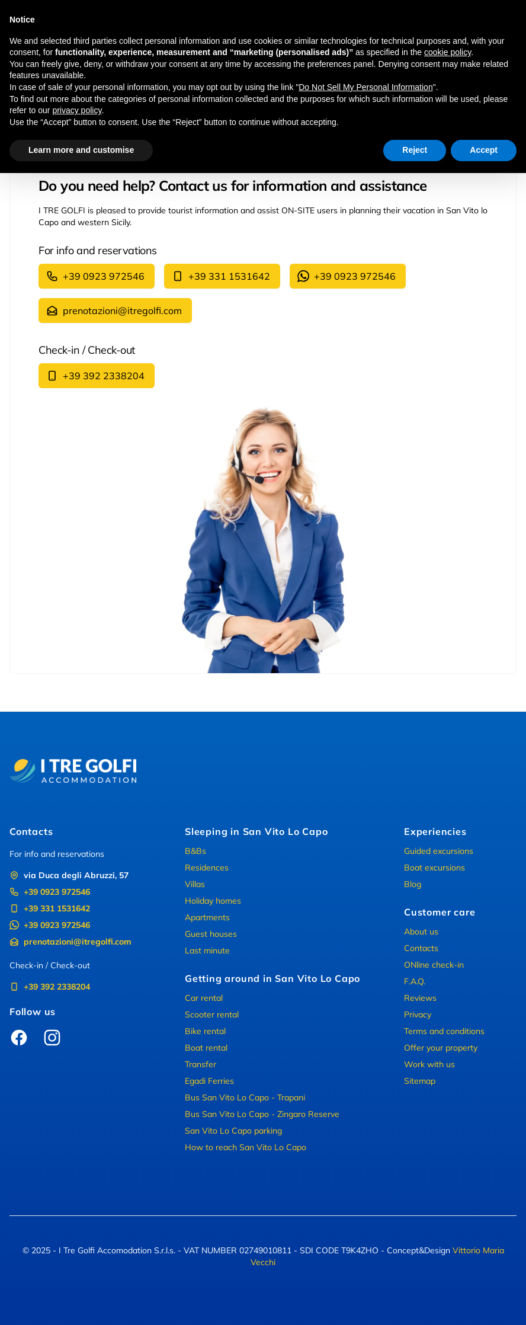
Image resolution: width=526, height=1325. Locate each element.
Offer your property (440, 1047)
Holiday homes (213, 900)
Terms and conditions (444, 1031)
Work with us (429, 1064)
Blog (412, 884)
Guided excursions (438, 851)
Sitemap (419, 1081)
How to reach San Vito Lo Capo (245, 1147)
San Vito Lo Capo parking (233, 1130)
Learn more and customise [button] (81, 150)
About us (421, 931)
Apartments (207, 917)
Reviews (420, 998)
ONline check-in (434, 964)
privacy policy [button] (76, 110)
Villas (195, 884)
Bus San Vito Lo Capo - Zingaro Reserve (262, 1114)
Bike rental (205, 1031)
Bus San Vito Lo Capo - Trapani (245, 1097)
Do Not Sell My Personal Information (365, 87)
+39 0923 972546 (95, 276)
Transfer (200, 1064)
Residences (207, 867)
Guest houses (211, 934)
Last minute (207, 950)
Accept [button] (484, 150)
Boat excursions (434, 867)
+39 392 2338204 (95, 376)
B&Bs (195, 851)
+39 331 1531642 (221, 276)
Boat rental (206, 1047)
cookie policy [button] (447, 52)
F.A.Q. (414, 981)
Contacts (421, 948)
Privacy (417, 1014)
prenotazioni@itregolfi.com (114, 310)
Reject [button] (414, 150)
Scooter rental (212, 1014)
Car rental (204, 998)
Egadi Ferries (209, 1081)
